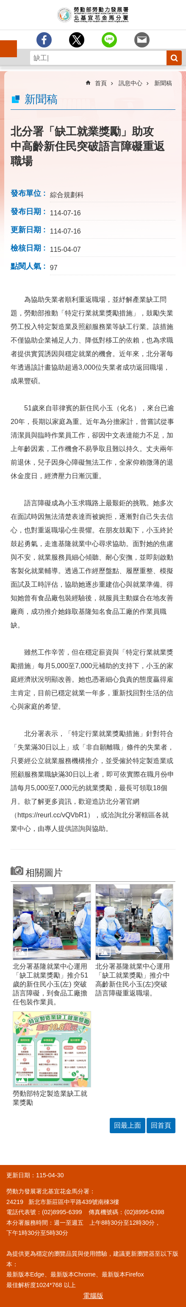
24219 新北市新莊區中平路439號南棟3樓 (62, 1201)
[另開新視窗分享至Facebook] (44, 39)
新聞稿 (163, 83)
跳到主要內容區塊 (4, 4)
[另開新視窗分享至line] (109, 39)
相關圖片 (44, 872)
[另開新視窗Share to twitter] (76, 39)
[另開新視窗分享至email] (142, 39)
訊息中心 (130, 83)
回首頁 (161, 1125)
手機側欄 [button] (4, 42)
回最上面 (127, 1125)
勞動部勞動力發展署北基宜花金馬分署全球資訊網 (93, 14)
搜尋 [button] (174, 57)
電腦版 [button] (93, 1295)
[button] (52, 922)
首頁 (101, 83)
